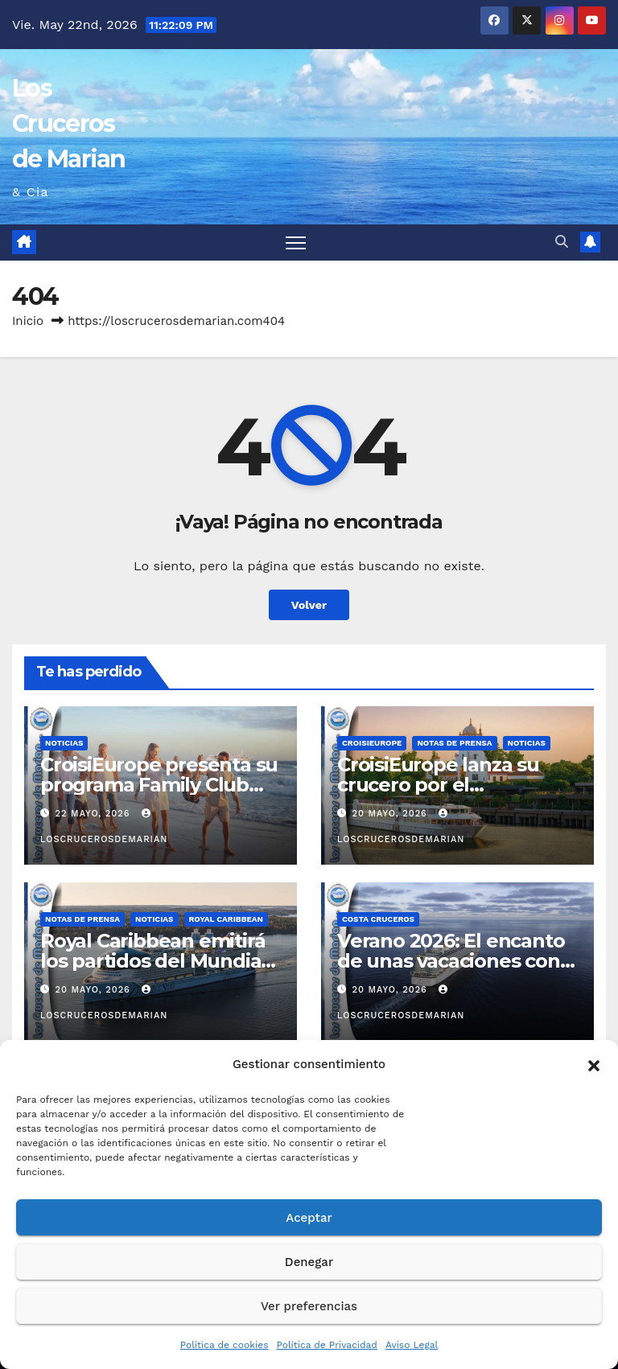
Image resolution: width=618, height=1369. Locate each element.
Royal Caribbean (226, 919)
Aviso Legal (411, 1344)
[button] (594, 1064)
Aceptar (309, 1218)
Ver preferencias (309, 1306)
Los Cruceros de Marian (69, 123)
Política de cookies (224, 1344)
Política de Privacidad (326, 1344)
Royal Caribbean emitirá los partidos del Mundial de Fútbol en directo (153, 961)
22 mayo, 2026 (95, 813)
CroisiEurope (372, 742)
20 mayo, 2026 (391, 813)
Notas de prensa (454, 742)
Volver (309, 604)
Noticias (64, 742)
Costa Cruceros (378, 919)
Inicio (27, 321)
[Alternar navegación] (295, 242)
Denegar (309, 1262)
